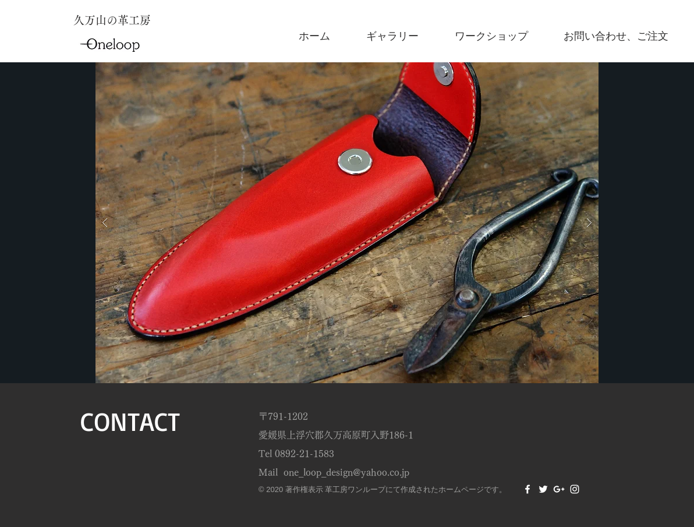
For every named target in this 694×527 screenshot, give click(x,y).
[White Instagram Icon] (574, 489)
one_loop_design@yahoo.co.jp (346, 472)
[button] (347, 222)
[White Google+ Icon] (559, 489)
